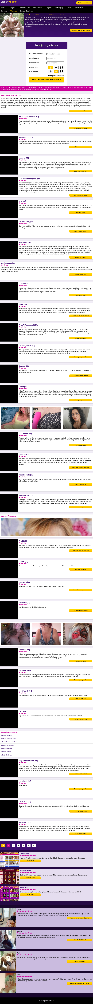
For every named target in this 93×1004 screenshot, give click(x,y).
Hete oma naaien (81, 212)
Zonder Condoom (26, 11)
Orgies (69, 8)
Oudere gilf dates (81, 661)
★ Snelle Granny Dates (8, 738)
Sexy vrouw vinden (80, 484)
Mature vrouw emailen (80, 231)
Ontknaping (59, 8)
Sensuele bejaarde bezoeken (80, 467)
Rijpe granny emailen (80, 811)
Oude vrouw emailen (81, 569)
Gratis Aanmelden (84, 3)
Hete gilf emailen (81, 445)
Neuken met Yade (79, 961)
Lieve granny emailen (80, 128)
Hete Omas (30, 861)
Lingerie (48, 8)
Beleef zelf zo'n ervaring (81, 30)
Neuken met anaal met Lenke (79, 918)
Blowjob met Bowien (79, 940)
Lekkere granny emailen (81, 507)
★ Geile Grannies (6, 735)
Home (3, 8)
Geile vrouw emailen (81, 147)
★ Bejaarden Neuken (7, 745)
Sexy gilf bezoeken (80, 698)
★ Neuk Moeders (6, 748)
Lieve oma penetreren (80, 171)
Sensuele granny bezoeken (81, 315)
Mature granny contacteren (81, 550)
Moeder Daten (30, 878)
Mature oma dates (80, 338)
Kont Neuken (37, 8)
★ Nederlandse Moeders (9, 742)
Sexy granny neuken (81, 400)
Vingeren (13, 11)
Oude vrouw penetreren (81, 375)
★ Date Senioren (6, 755)
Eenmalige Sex (24, 8)
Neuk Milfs (30, 894)
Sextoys (4, 11)
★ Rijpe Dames (6, 752)
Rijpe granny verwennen (81, 610)
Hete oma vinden (81, 295)
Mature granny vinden (80, 680)
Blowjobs (12, 8)
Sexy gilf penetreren (81, 719)
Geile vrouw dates (80, 833)
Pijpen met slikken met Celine (79, 983)
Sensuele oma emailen (81, 773)
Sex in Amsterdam (80, 274)
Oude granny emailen (80, 195)
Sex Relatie (79, 8)
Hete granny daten (80, 257)
